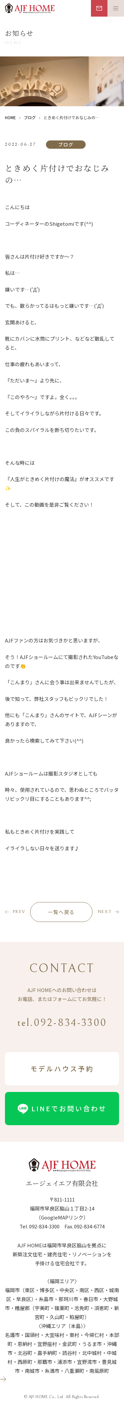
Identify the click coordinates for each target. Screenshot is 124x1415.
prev (19, 911)
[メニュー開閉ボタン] (115, 8)
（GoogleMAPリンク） (62, 1217)
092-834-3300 (44, 1226)
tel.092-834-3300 (62, 1023)
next (105, 911)
